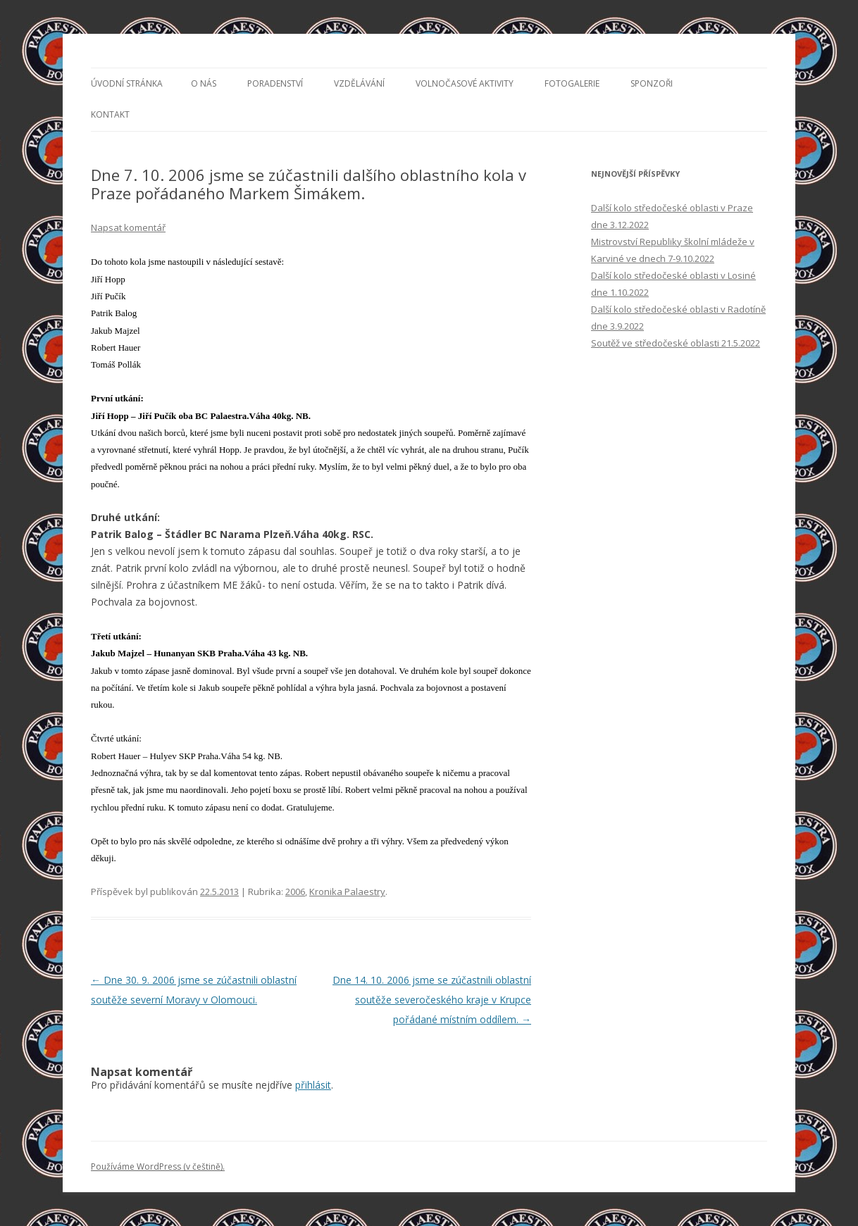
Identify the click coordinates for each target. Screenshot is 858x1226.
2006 (295, 891)
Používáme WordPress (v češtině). (158, 1166)
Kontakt (110, 114)
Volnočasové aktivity (465, 83)
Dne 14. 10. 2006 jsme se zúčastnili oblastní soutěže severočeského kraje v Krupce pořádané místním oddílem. (431, 999)
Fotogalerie (572, 83)
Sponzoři (651, 83)
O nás (203, 83)
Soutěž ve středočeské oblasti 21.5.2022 (675, 343)
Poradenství (275, 83)
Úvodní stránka (127, 83)
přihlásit (313, 1084)
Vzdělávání (359, 83)
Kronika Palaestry (347, 891)
